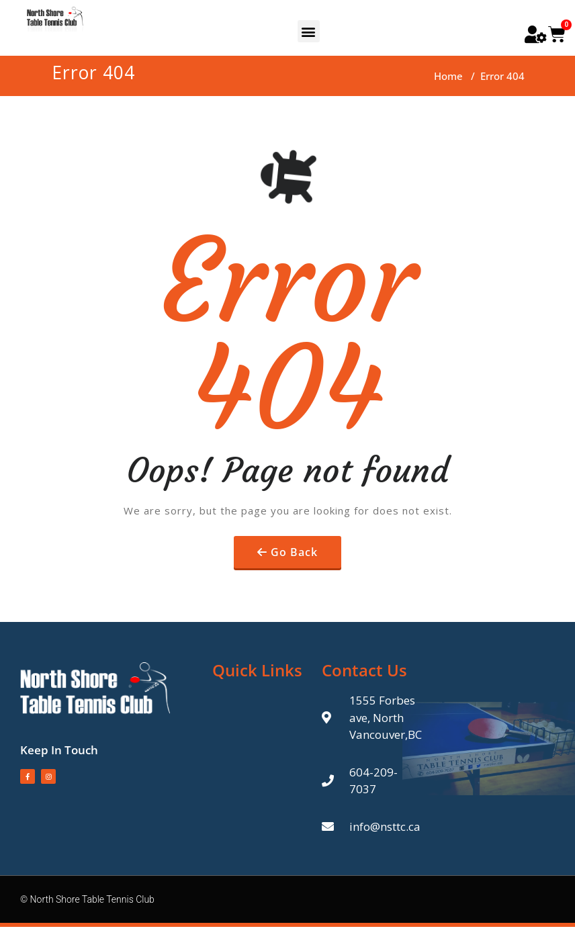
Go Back (294, 552)
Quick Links (257, 670)
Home (448, 76)
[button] (309, 31)
